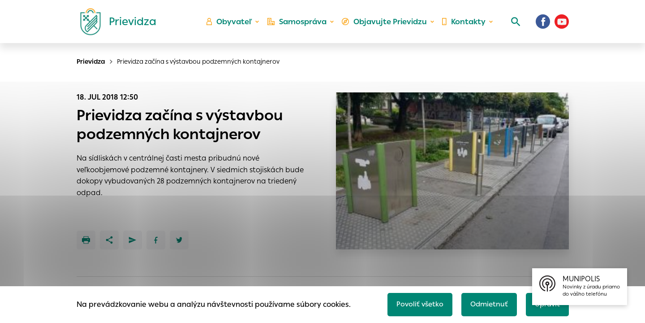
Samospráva (300, 25)
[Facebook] (543, 24)
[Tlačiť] (86, 240)
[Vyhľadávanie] (513, 24)
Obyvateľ (233, 25)
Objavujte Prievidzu (385, 25)
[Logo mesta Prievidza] (115, 24)
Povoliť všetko (415, 303)
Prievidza (91, 61)
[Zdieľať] (109, 240)
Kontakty (463, 25)
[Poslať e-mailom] (132, 240)
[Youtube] (562, 24)
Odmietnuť (486, 303)
